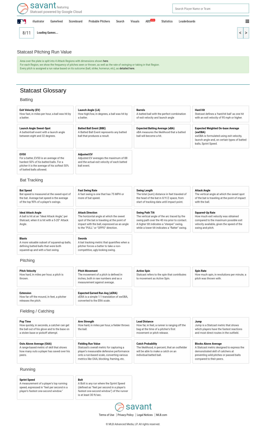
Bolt (80, 379)
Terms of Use (107, 414)
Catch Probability (147, 343)
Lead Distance (145, 321)
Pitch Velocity (28, 271)
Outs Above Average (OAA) (36, 343)
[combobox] (211, 8)
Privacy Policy (126, 414)
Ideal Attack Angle (30, 212)
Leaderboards (187, 21)
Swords (82, 238)
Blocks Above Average (208, 343)
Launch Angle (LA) (89, 110)
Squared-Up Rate (205, 212)
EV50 (23, 154)
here (105, 61)
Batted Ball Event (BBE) (92, 128)
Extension (25, 293)
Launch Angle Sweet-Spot (35, 128)
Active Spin (143, 271)
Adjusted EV (85, 154)
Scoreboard (75, 21)
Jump (198, 321)
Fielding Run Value (89, 343)
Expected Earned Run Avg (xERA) (97, 293)
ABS (150, 21)
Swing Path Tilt (146, 212)
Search (120, 21)
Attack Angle (202, 190)
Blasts (23, 238)
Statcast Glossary (43, 90)
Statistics (167, 21)
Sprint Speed (27, 379)
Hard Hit (200, 110)
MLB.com (161, 414)
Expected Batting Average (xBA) (156, 128)
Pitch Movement (88, 271)
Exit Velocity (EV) (30, 110)
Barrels (141, 110)
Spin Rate (200, 271)
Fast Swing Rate (87, 190)
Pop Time (25, 321)
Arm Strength (86, 321)
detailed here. (127, 68)
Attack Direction (87, 212)
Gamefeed (56, 21)
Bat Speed (26, 190)
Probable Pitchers (99, 21)
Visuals (135, 21)
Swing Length (145, 190)
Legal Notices (145, 414)
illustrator (38, 21)
